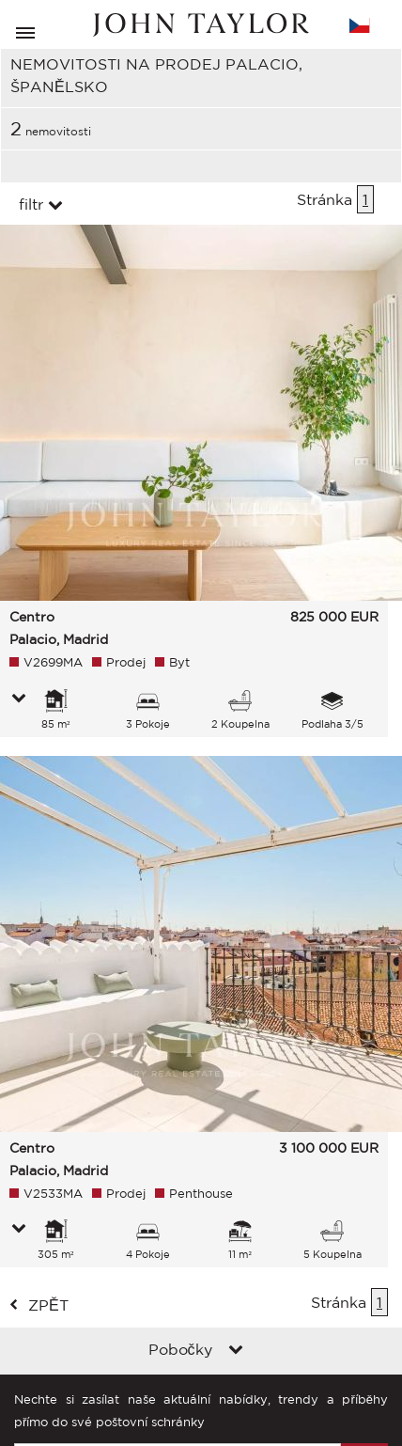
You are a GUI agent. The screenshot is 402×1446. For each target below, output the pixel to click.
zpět (48, 1305)
